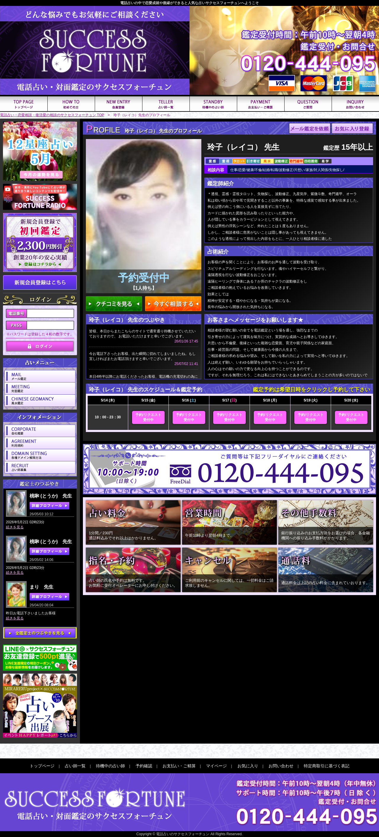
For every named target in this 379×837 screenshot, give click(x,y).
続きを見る (15, 527)
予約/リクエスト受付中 (148, 417)
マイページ (216, 765)
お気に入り (247, 765)
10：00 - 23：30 (108, 417)
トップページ (42, 765)
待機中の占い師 (110, 765)
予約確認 (144, 765)
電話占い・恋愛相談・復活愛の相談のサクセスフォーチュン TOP (52, 115)
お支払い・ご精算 (179, 765)
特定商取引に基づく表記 (326, 765)
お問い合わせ (281, 765)
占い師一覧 (75, 765)
